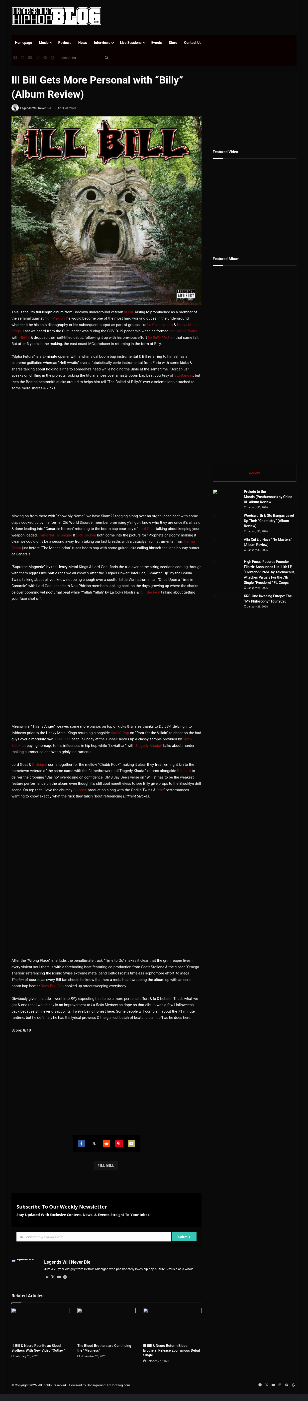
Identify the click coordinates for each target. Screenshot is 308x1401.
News (82, 43)
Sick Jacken (86, 535)
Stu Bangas (183, 375)
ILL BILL (107, 1165)
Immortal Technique (55, 535)
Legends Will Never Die (35, 108)
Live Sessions (131, 43)
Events (156, 43)
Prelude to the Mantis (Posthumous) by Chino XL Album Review (268, 497)
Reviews (64, 43)
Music (43, 43)
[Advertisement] (203, 16)
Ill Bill (128, 312)
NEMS (24, 337)
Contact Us (192, 43)
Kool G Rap (120, 733)
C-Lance (80, 790)
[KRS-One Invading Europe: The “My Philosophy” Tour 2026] (240, 674)
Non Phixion (55, 318)
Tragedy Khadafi (148, 745)
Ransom (184, 771)
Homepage (23, 43)
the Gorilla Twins (183, 331)
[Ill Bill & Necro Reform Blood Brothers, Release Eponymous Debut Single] (172, 1324)
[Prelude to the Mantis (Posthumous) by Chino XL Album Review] (226, 498)
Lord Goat (147, 529)
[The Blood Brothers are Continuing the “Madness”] (106, 1324)
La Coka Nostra (160, 325)
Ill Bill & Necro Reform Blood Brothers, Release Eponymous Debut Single (171, 1350)
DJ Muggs (62, 739)
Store (173, 43)
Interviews (102, 43)
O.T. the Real (150, 592)
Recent (254, 473)
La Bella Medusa (161, 337)
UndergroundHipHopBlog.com (108, 1385)
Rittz (160, 790)
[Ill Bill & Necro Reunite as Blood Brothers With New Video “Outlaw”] (40, 1324)
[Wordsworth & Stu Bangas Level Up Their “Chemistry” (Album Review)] (240, 532)
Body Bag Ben (52, 986)
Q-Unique (39, 764)
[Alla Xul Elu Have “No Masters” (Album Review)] (240, 573)
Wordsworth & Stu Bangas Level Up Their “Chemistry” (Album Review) (283, 526)
